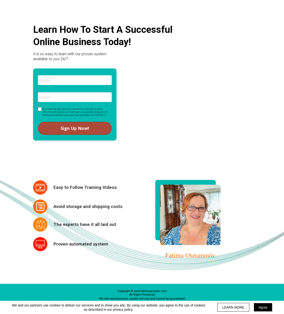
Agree (263, 307)
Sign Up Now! (74, 128)
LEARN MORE (233, 307)
